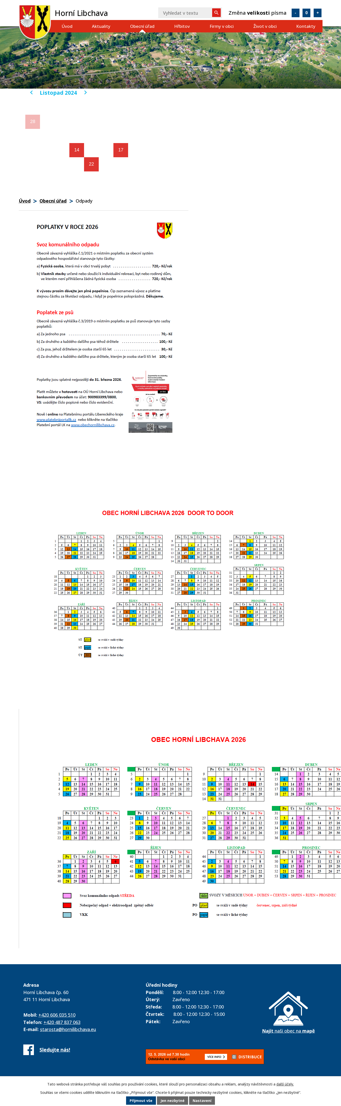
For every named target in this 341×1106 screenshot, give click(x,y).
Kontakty (305, 26)
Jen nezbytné (173, 1100)
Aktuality (101, 26)
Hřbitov (182, 26)
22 (91, 164)
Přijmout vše (141, 1100)
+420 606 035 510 (56, 1015)
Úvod (67, 26)
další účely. (285, 1084)
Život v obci (265, 26)
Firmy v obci (222, 26)
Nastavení (202, 1100)
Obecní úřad (142, 26)
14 (76, 149)
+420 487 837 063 (62, 1022)
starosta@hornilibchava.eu (68, 1029)
